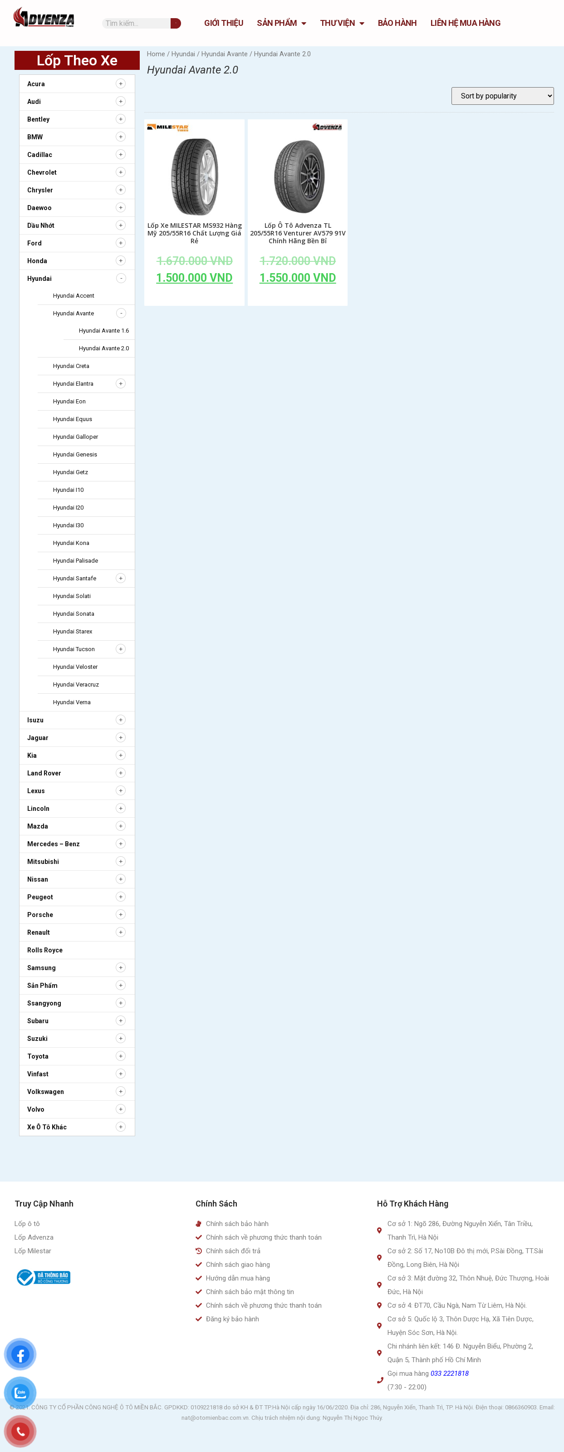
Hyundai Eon (69, 401)
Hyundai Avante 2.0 (104, 348)
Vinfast (38, 1074)
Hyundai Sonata (73, 613)
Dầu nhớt (40, 225)
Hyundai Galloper (75, 436)
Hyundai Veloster (75, 666)
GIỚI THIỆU (223, 23)
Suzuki (37, 1038)
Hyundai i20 (68, 507)
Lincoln (38, 808)
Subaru (38, 1021)
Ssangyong (44, 1003)
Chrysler (40, 190)
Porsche (40, 914)
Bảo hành (397, 23)
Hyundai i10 (68, 489)
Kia (32, 755)
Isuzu (35, 720)
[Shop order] (502, 96)
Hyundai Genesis (75, 454)
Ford (34, 243)
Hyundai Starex (72, 631)
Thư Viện (342, 23)
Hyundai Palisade (75, 560)
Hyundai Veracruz (76, 684)
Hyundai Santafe (74, 578)
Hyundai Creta (71, 366)
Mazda (37, 826)
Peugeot (40, 897)
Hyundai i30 (68, 525)
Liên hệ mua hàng (465, 23)
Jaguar (38, 737)
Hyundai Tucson (74, 649)
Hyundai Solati (72, 596)
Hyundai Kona (71, 543)
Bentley (38, 119)
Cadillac (39, 154)
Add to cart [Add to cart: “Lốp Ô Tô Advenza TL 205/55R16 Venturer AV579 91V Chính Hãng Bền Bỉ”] (298, 298)
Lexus (36, 791)
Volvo (35, 1109)
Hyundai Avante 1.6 (104, 330)
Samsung (41, 967)
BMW (35, 137)
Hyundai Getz (70, 472)
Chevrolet (42, 172)
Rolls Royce (45, 950)
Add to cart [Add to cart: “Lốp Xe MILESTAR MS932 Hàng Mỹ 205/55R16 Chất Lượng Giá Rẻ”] (195, 298)
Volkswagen (45, 1091)
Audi (34, 101)
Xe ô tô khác (47, 1127)
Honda (37, 261)
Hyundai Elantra (73, 383)
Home (156, 54)
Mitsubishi (43, 861)
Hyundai (39, 278)
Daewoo (39, 207)
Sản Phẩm (281, 23)
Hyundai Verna (72, 702)
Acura (36, 84)
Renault (38, 932)
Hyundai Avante (73, 313)
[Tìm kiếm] (176, 23)
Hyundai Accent (73, 295)
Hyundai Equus (72, 419)
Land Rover (44, 773)
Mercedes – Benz (53, 844)
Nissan (37, 879)
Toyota (38, 1056)
